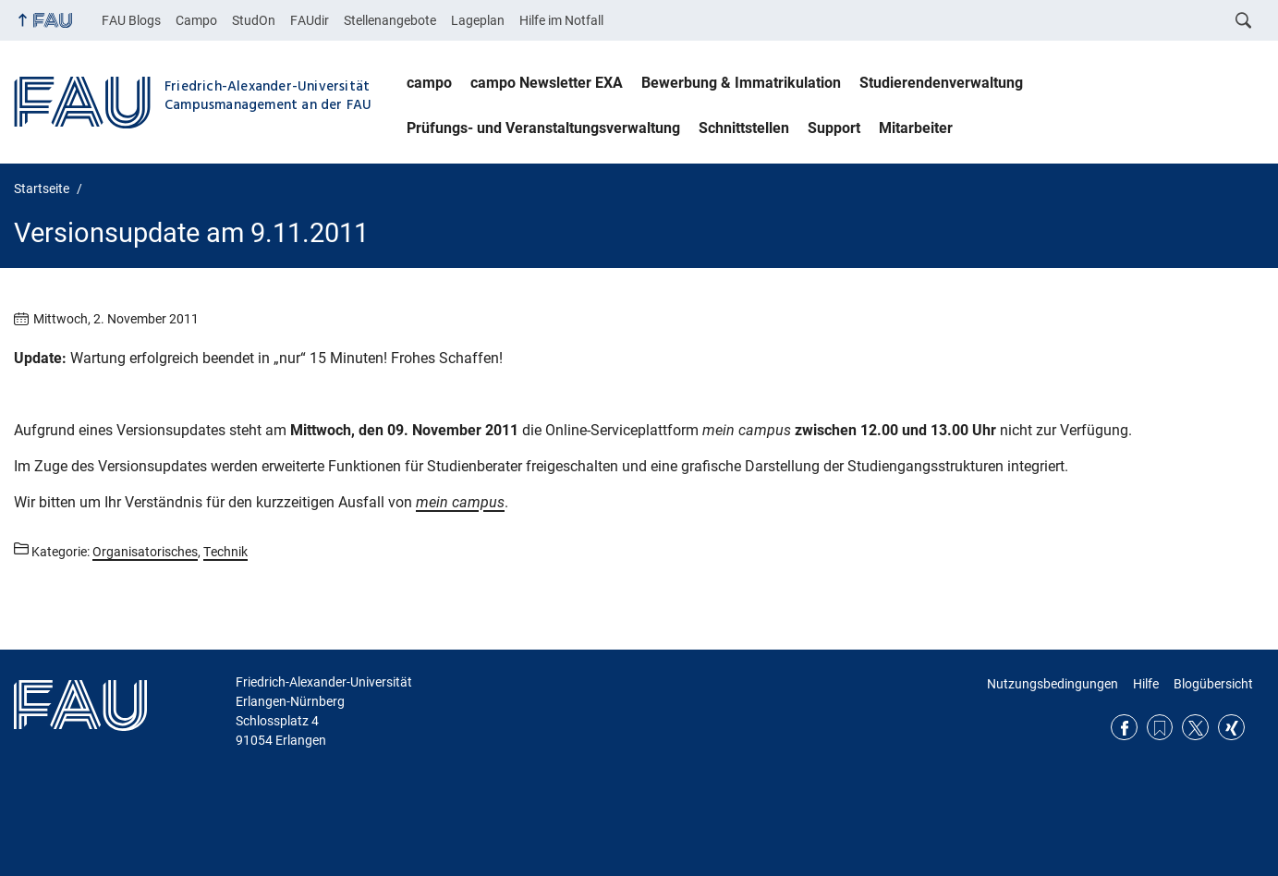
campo (429, 82)
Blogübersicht (1213, 683)
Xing (1231, 727)
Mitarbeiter (916, 128)
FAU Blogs (131, 20)
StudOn (253, 20)
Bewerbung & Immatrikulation (741, 82)
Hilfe (1146, 683)
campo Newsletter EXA (546, 82)
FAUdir (309, 20)
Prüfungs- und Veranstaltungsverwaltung (543, 128)
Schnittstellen (744, 128)
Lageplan (478, 20)
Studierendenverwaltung (941, 82)
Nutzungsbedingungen (1052, 683)
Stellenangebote (390, 20)
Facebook (1124, 727)
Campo (196, 20)
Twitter (1195, 727)
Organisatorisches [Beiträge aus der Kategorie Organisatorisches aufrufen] (145, 551)
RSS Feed (1160, 727)
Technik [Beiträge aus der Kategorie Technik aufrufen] (225, 551)
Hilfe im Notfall (561, 20)
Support (834, 128)
